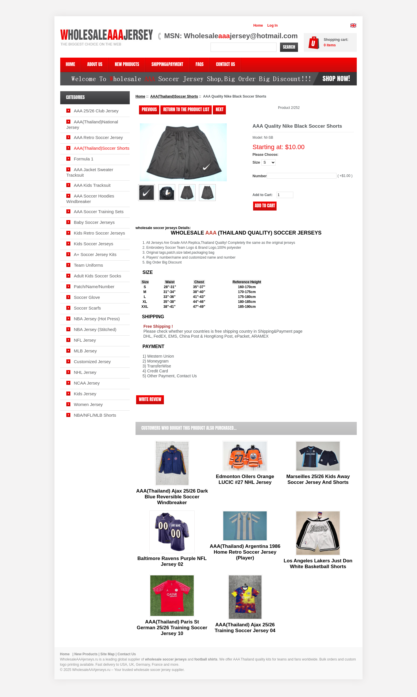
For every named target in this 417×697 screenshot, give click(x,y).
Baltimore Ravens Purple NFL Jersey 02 (172, 561)
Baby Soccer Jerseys (94, 222)
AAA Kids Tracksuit (92, 185)
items (330, 45)
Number (260, 176)
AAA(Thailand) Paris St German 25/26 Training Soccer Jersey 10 (172, 627)
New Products (86, 654)
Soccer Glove (87, 297)
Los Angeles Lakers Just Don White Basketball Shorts (318, 563)
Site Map (107, 654)
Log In (272, 25)
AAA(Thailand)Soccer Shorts (174, 96)
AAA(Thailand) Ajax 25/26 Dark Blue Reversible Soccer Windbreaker (172, 496)
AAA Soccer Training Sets (99, 211)
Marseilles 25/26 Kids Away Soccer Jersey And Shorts (318, 479)
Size (256, 162)
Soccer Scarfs (87, 307)
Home (258, 25)
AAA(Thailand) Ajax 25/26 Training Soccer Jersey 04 (245, 627)
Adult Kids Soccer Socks (97, 275)
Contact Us (127, 654)
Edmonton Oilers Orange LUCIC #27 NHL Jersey (245, 479)
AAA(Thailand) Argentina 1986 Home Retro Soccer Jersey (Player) (245, 552)
